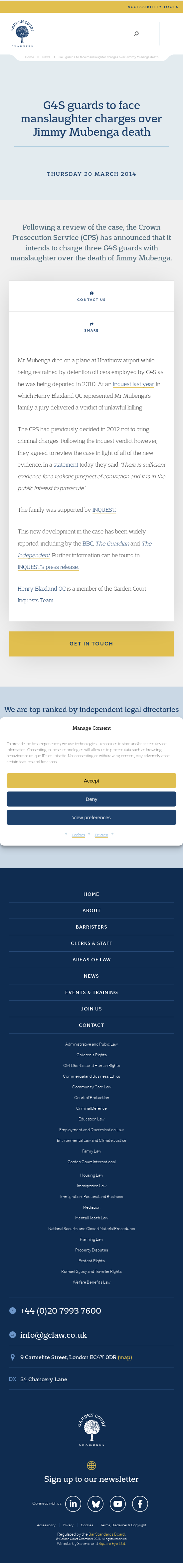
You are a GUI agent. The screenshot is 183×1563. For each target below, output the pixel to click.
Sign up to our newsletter (91, 1479)
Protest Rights (92, 1260)
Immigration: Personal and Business (91, 1196)
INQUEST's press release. (48, 566)
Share (91, 327)
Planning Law (91, 1239)
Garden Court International (91, 1161)
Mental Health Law (91, 1217)
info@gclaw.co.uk (53, 1335)
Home (91, 894)
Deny (91, 799)
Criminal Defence (91, 1108)
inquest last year (133, 383)
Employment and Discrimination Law (91, 1129)
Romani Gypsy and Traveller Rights (91, 1271)
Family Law (91, 1151)
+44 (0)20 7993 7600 (151, 34)
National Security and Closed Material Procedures (91, 1228)
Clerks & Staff (91, 943)
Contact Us (91, 296)
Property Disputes (91, 1249)
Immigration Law (91, 1185)
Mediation (91, 1207)
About (92, 911)
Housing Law (91, 1175)
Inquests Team (36, 600)
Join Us (91, 1009)
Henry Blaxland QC (42, 588)
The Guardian (112, 543)
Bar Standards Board (107, 1534)
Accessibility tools (153, 7)
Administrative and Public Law (91, 1044)
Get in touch (91, 643)
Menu (167, 34)
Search (136, 34)
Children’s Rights (92, 1054)
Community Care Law (91, 1086)
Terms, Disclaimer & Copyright (123, 1525)
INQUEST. (104, 509)
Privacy (101, 834)
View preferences (91, 817)
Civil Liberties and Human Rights (91, 1065)
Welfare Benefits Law (91, 1282)
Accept (91, 781)
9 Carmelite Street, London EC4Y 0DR (76, 1357)
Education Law (91, 1118)
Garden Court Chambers (22, 33)
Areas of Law (92, 960)
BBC (88, 543)
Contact (91, 1025)
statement (66, 464)
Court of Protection (91, 1097)
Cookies (78, 834)
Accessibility (46, 1525)
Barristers (91, 927)
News (91, 976)
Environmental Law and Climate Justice (91, 1140)
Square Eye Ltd (111, 1543)
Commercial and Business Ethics (91, 1076)
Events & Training (91, 992)
